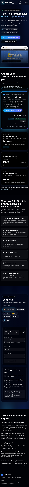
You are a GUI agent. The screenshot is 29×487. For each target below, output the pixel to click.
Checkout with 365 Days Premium (12, 110)
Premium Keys (14, 2)
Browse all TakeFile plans (9, 41)
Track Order (20, 2)
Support (26, 2)
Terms (8, 477)
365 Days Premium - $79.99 (10, 37)
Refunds (19, 477)
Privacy (14, 477)
